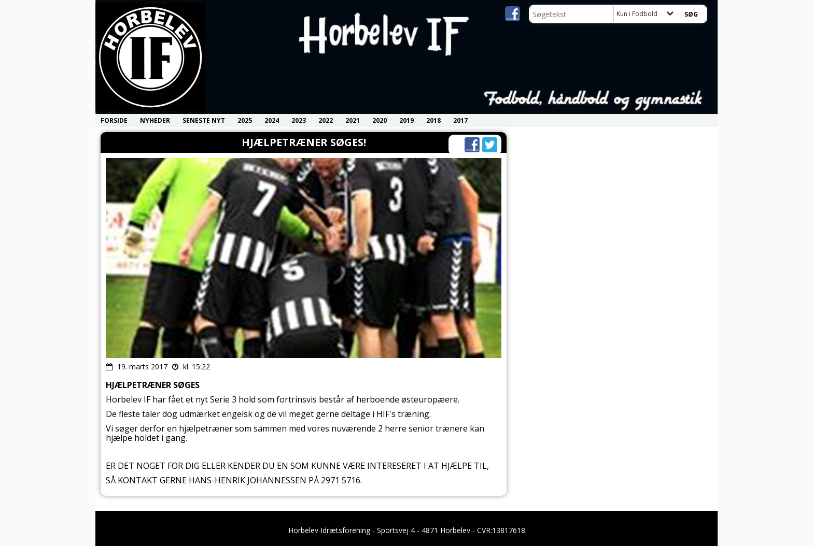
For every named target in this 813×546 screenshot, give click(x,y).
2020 (379, 120)
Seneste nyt (204, 120)
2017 (460, 120)
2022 (325, 120)
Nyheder (155, 120)
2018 (433, 120)
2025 (244, 120)
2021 (352, 120)
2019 (406, 120)
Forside (114, 120)
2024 (271, 120)
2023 (298, 120)
